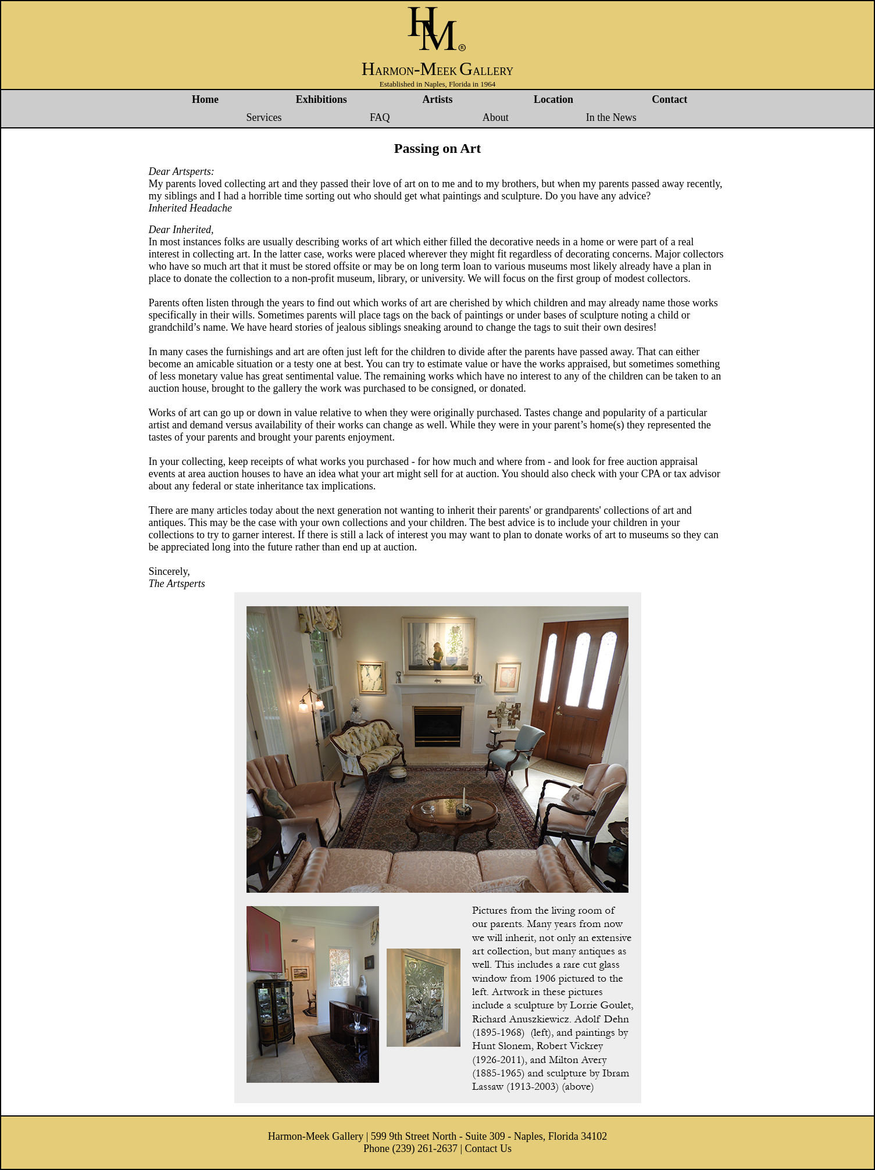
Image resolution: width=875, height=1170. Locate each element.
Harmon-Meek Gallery (315, 1136)
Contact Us (488, 1148)
